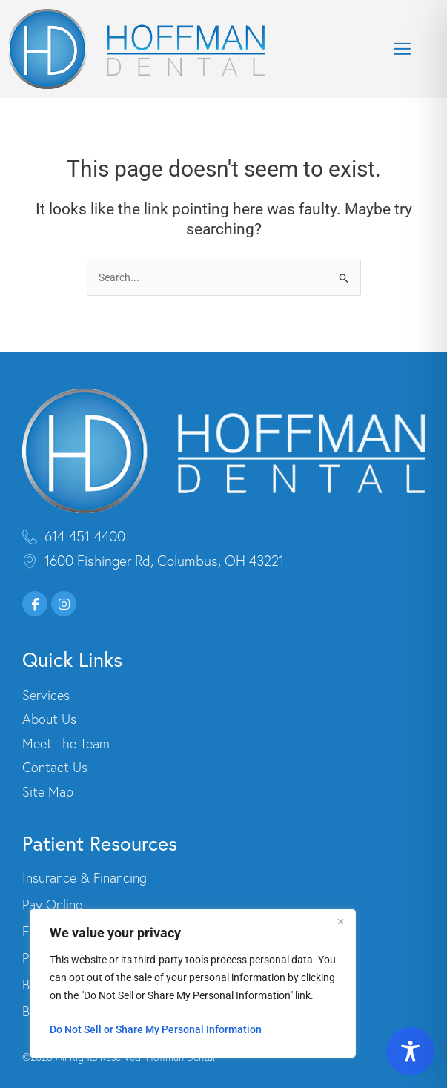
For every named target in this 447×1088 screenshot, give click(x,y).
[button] (402, 49)
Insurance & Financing (84, 878)
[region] (193, 983)
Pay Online (52, 904)
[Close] (340, 921)
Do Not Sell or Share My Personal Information (156, 1029)
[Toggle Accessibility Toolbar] (410, 1051)
